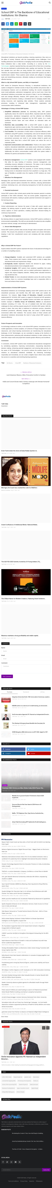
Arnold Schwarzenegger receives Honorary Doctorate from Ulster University (24, 997)
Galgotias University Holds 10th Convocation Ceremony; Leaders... (31, 697)
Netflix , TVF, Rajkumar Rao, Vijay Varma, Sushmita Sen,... (28, 813)
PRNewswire (39, 1181)
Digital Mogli (34, 1088)
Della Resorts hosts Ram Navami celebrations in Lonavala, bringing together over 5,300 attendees (26, 956)
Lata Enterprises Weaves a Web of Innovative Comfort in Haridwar (26, 375)
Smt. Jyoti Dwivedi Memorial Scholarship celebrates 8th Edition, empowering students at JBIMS (24, 878)
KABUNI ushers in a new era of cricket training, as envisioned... (30, 705)
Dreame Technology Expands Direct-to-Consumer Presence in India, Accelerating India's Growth (26, 865)
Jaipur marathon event (23, 1088)
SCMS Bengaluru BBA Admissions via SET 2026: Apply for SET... (30, 732)
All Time (42, 692)
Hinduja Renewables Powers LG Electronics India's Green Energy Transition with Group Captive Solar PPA (25, 949)
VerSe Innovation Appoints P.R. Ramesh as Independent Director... (31, 714)
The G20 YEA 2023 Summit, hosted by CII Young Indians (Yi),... (21, 562)
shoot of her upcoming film (9, 1084)
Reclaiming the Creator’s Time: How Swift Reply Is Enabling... (28, 1133)
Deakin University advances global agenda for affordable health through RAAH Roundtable (25, 983)
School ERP (24, 160)
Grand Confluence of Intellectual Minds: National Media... (19, 525)
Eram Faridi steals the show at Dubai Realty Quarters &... (19, 451)
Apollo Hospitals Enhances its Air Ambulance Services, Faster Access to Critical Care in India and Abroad (25, 905)
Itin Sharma (10, 363)
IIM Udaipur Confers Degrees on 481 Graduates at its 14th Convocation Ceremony (26, 970)
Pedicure (35, 1081)
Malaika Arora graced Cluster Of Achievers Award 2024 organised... (28, 796)
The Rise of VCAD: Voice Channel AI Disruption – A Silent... (27, 1149)
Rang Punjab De (18, 1077)
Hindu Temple (20, 1092)
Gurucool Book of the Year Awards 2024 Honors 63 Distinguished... (26, 805)
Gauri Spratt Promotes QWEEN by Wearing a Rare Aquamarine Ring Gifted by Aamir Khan (24, 885)
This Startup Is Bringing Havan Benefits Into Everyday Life (28, 723)
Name (3, 648)
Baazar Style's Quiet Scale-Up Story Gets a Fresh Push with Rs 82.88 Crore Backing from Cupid (26, 843)
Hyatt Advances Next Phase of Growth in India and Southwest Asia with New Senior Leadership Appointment (24, 941)
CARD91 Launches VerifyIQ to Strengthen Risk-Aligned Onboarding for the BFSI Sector (25, 934)
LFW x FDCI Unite (6, 1077)
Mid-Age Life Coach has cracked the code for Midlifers (19, 488)
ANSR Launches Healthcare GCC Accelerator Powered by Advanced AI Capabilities (26, 898)
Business (4, 8)
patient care (27, 1077)
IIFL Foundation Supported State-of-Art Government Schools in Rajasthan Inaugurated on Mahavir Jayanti (23, 927)
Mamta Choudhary (5, 490)
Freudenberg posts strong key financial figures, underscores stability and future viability (25, 964)
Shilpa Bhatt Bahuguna (8, 1092)
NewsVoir (31, 1181)
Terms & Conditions (13, 1181)
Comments (5, 643)
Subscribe (46, 1170)
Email (3, 655)
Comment (4, 663)
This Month (26, 692)
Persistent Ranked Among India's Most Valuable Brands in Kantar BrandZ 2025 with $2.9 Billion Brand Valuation (25, 976)
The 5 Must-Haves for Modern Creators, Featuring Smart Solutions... (23, 598)
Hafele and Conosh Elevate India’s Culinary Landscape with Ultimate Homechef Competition (26, 382)
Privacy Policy (24, 1181)
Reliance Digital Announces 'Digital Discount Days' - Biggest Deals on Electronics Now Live (25, 850)
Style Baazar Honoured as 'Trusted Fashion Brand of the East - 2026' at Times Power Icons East (24, 912)
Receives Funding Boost (8, 1088)
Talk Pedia (5, 19)
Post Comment (7, 676)
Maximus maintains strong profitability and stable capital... (20, 635)
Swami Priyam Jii (23, 1084)
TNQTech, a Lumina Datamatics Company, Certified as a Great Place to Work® (25, 871)
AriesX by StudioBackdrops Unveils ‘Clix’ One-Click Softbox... (28, 1141)
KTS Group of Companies (24, 1081)
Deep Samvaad (34, 1084)
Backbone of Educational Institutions (32, 363)
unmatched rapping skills (8, 1081)
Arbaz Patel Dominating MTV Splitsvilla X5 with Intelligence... (29, 822)
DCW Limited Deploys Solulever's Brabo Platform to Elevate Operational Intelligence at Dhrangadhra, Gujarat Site (23, 919)
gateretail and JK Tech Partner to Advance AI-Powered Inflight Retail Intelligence (25, 1012)
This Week (9, 692)
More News (4, 1016)
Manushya (36, 1077)
